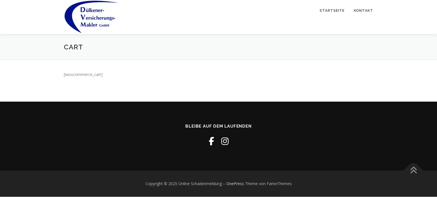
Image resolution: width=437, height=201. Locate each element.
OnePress (235, 183)
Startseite (332, 10)
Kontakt (363, 10)
